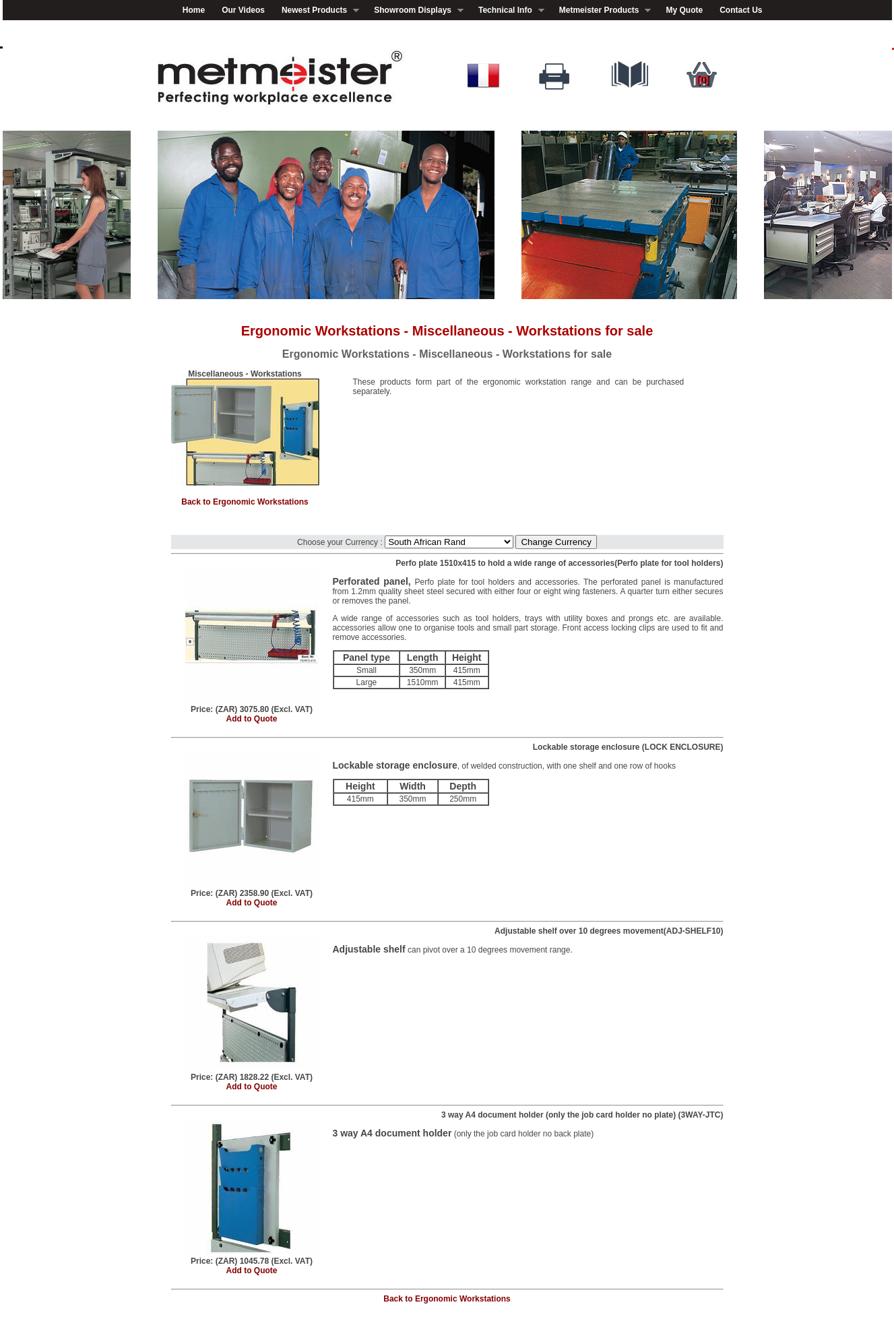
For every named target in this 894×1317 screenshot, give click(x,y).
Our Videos (243, 10)
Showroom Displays (415, 10)
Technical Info (507, 10)
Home (194, 10)
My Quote (684, 10)
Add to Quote (252, 719)
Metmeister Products (601, 10)
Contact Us (741, 10)
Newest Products (316, 10)
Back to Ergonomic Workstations (244, 502)
